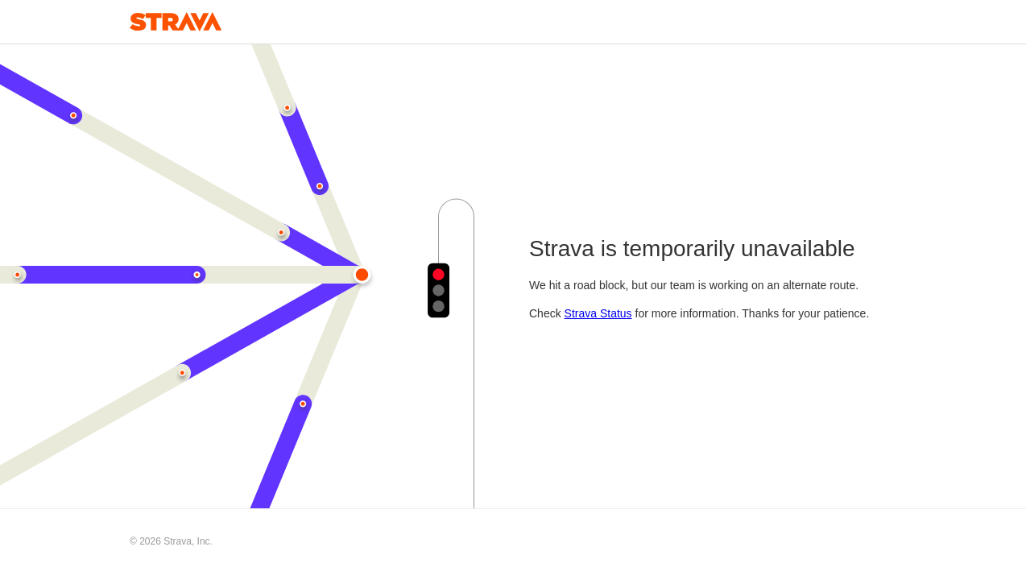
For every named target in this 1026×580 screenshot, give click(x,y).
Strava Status (598, 313)
